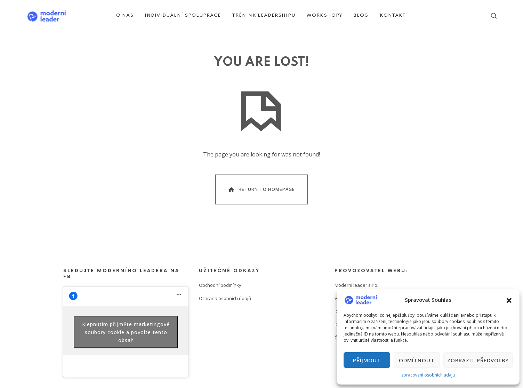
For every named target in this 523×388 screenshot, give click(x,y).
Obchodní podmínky (220, 285)
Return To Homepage (261, 189)
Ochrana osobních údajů (225, 298)
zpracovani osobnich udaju (428, 375)
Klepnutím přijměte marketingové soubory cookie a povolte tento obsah (126, 332)
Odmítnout (416, 360)
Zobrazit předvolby (478, 360)
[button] (509, 299)
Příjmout (367, 360)
